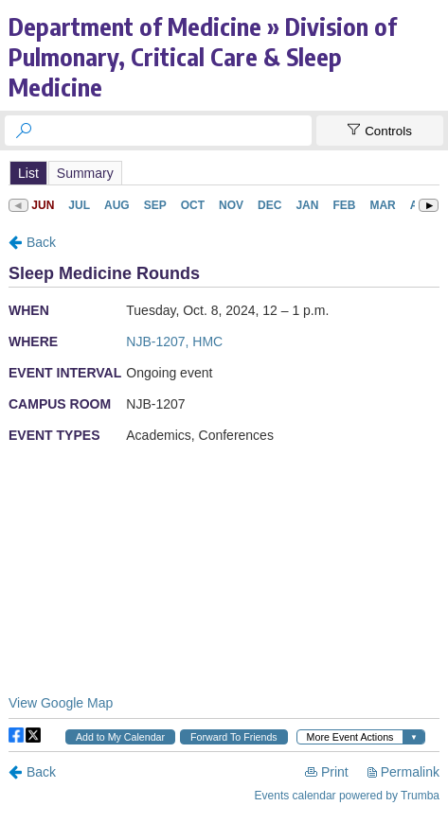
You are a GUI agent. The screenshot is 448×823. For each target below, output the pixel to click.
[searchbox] (175, 130)
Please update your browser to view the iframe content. (224, 172)
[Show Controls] (379, 130)
